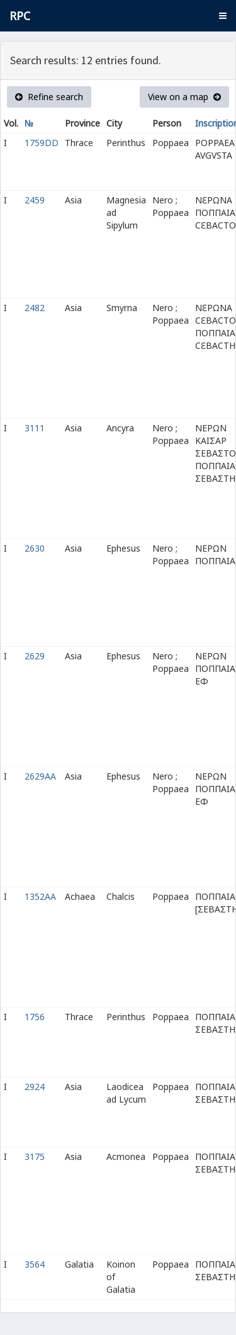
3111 (35, 428)
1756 (35, 1017)
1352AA (40, 896)
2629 (35, 656)
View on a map (184, 97)
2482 (35, 308)
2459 (35, 200)
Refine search (49, 97)
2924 (35, 1087)
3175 (35, 1156)
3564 (35, 1264)
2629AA (40, 776)
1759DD (42, 143)
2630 (35, 548)
